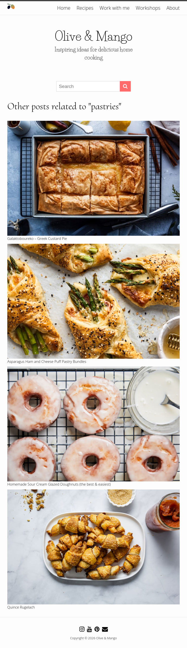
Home (64, 8)
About (173, 8)
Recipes (84, 8)
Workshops (148, 8)
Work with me (115, 8)
